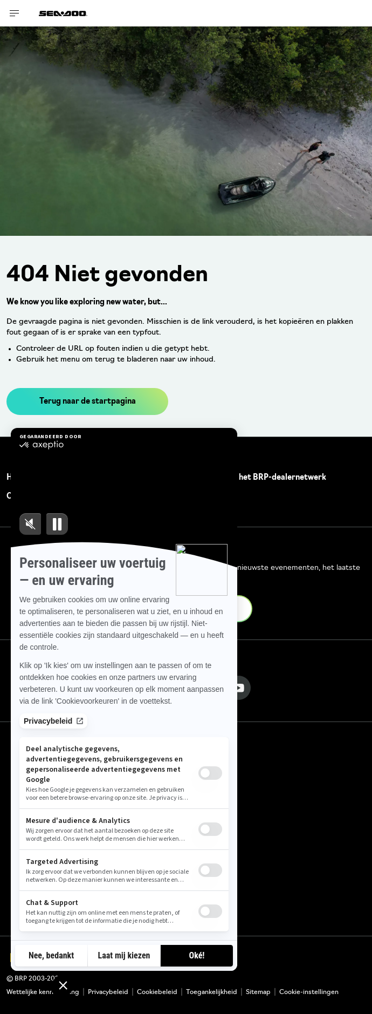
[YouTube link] (238, 688)
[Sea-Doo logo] (63, 13)
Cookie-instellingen (309, 992)
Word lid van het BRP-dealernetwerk (258, 478)
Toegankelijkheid (211, 992)
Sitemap (258, 992)
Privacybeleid (108, 992)
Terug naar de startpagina (87, 402)
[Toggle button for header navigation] (14, 13)
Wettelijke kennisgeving (42, 992)
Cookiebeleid (157, 992)
